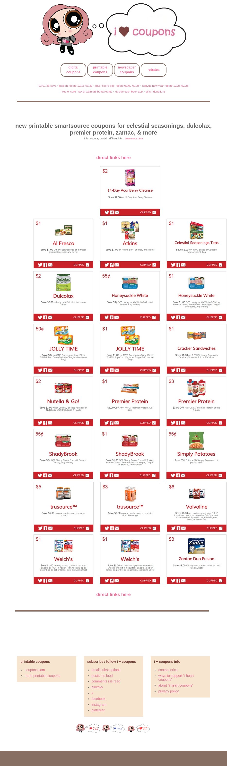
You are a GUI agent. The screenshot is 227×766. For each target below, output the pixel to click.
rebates (154, 70)
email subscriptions (106, 670)
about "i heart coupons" (175, 685)
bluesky (97, 687)
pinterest (98, 710)
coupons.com (35, 670)
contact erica (167, 670)
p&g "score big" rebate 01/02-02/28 (117, 85)
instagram (99, 704)
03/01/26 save (47, 85)
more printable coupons (42, 676)
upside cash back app (129, 91)
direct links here (113, 157)
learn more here (134, 138)
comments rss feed (106, 681)
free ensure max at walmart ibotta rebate (86, 91)
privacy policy (168, 691)
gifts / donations (156, 91)
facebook (98, 699)
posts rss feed (102, 676)
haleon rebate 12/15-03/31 (76, 85)
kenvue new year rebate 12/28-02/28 (165, 85)
